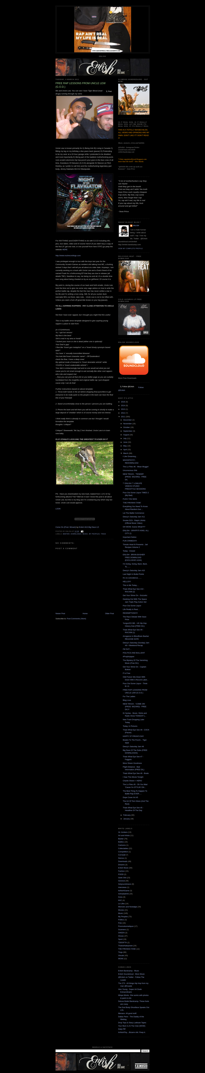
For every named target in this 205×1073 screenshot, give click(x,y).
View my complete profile (130, 248)
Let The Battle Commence (133, 513)
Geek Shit (122, 878)
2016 (123, 402)
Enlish (136, 225)
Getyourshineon (124, 884)
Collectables (123, 848)
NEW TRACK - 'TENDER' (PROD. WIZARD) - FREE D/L (134, 477)
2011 (123, 417)
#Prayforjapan (128, 656)
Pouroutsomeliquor (126, 926)
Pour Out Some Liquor (132, 606)
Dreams (121, 865)
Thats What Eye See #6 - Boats (136, 773)
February (127, 815)
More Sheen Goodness (132, 763)
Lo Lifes (121, 904)
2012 (123, 413)
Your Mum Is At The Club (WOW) (131, 1026)
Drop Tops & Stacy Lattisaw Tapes (132, 1023)
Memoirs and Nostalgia (127, 907)
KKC (120, 900)
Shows (121, 936)
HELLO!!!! (127, 581)
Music (85, 534)
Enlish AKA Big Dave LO (89, 527)
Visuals (121, 955)
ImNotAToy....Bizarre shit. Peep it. (131, 1032)
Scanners (122, 929)
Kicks (120, 897)
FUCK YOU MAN (130, 499)
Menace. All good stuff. (127, 1013)
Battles (121, 842)
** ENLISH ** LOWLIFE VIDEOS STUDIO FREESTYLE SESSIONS (134, 486)
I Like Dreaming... (130, 456)
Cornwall (121, 855)
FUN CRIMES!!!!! (130, 541)
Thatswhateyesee (125, 946)
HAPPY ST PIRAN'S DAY (133, 736)
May (125, 446)
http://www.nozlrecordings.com (68, 255)
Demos (121, 858)
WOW (120, 959)
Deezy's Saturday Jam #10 (134, 570)
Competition (123, 852)
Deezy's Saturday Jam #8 (133, 746)
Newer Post (60, 613)
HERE (64, 249)
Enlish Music (123, 868)
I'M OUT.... (127, 649)
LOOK (58, 509)
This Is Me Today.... (131, 585)
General (121, 881)
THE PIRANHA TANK (127, 949)
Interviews (122, 887)
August (126, 435)
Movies (121, 910)
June (125, 442)
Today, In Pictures (130, 726)
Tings (103, 534)
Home (85, 613)
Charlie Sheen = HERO (132, 781)
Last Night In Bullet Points (133, 574)
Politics (121, 920)
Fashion (121, 871)
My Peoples (94, 534)
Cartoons (122, 845)
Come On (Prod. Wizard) (66, 527)
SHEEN (121, 933)
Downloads (76, 534)
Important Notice (129, 537)
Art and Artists (124, 835)
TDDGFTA (122, 942)
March (126, 453)
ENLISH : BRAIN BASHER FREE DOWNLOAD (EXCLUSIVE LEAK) (134, 557)
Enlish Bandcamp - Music (128, 971)
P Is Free (126, 673)
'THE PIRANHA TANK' (132, 503)
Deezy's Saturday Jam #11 (134, 517)
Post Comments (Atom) (76, 619)
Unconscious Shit (130, 470)
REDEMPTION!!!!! (130, 613)
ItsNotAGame (123, 891)
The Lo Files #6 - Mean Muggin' (136, 467)
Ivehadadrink (123, 894)
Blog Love (127, 700)
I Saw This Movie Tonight (133, 777)
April (125, 449)
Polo (120, 923)
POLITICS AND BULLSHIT (134, 653)
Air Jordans (123, 832)
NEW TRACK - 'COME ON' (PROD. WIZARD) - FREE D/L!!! (134, 706)
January (126, 819)
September (128, 431)
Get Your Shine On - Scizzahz (135, 595)
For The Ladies (129, 696)
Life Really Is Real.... (131, 609)
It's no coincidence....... (132, 578)
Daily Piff (121, 1029)
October (126, 427)
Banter (66, 534)
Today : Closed (129, 551)
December (127, 420)
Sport (120, 939)
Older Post (109, 613)
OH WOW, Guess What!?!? (134, 527)
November (127, 424)
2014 (123, 405)
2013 (123, 409)
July (125, 438)
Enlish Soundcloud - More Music (131, 974)
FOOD (121, 874)
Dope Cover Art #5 (130, 797)
